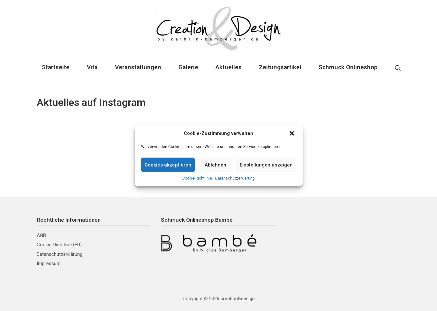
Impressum (49, 263)
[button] (292, 133)
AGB (41, 235)
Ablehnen (215, 165)
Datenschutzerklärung (235, 178)
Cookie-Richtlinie (197, 178)
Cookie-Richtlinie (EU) (59, 245)
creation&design (238, 298)
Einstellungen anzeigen (266, 165)
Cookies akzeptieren (168, 165)
